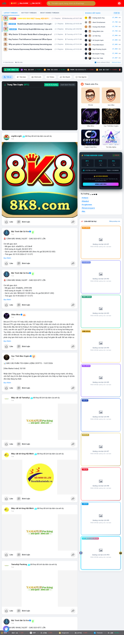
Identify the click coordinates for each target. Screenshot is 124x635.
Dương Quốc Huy (99, 18)
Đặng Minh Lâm (98, 31)
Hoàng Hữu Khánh (99, 27)
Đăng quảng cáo (114, 221)
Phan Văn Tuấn (98, 58)
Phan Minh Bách (98, 45)
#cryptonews (87, 205)
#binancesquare (88, 208)
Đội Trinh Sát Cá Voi (20, 231)
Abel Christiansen (99, 22)
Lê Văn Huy (97, 36)
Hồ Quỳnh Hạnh (98, 40)
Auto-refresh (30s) (102, 62)
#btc (83, 211)
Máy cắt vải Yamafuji (20, 398)
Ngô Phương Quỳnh (99, 49)
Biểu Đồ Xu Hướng (51, 85)
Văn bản (21, 77)
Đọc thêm (7, 258)
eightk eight (16, 136)
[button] (71, 3)
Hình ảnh (36, 77)
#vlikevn (85, 198)
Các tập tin (81, 77)
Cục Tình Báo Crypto (20, 356)
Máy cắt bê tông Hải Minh (22, 454)
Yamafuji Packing (19, 564)
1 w (12, 139)
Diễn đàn (19, 62)
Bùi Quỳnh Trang (98, 54)
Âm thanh (65, 77)
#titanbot (85, 201)
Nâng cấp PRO (100, 184)
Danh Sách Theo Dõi (67, 85)
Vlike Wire (15, 315)
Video (50, 77)
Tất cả (7, 77)
